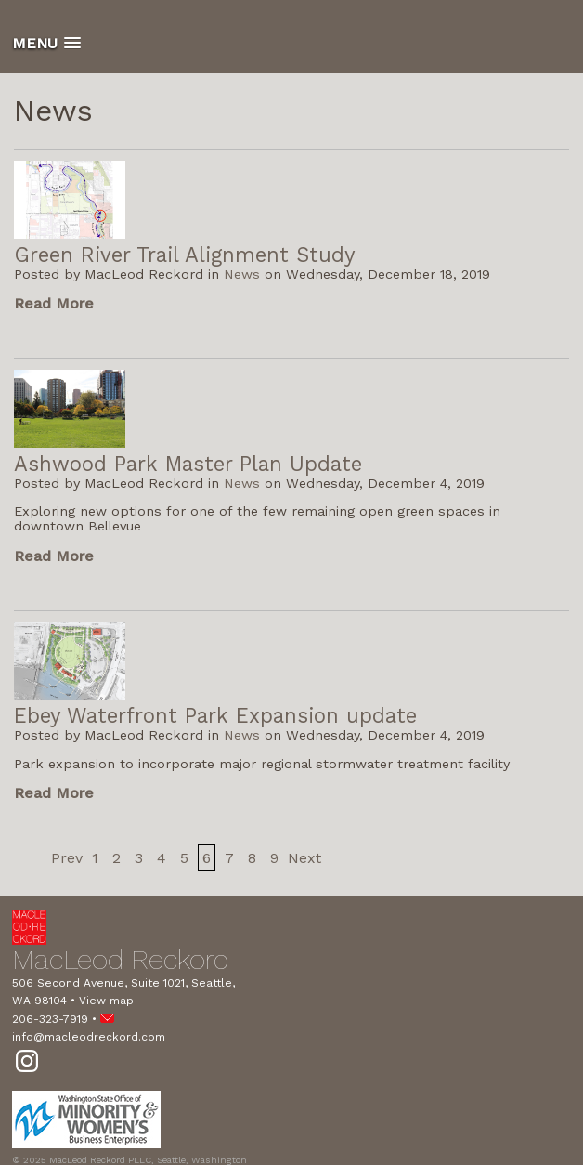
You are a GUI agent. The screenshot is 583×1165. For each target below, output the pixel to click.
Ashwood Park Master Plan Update (188, 464)
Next (304, 858)
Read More (54, 303)
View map (106, 1000)
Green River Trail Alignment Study (185, 254)
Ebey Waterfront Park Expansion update (215, 715)
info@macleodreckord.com (88, 1036)
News (242, 274)
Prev (67, 858)
